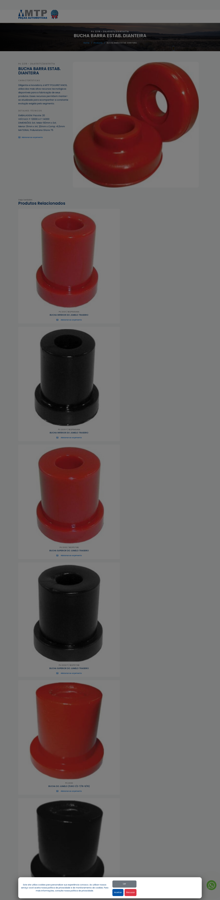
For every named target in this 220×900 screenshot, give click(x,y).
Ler (187, 883)
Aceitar (180, 892)
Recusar (193, 892)
